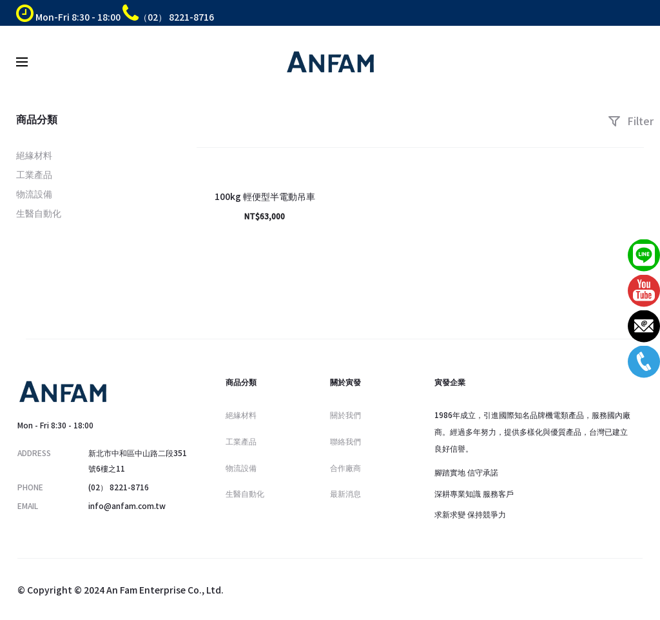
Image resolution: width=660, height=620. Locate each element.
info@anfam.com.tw (127, 505)
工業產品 (34, 174)
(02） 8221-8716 (118, 486)
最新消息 (345, 493)
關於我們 (345, 414)
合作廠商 (345, 467)
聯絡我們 (345, 440)
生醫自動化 (38, 212)
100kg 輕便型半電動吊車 (265, 196)
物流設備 (34, 193)
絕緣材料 (34, 154)
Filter (631, 120)
